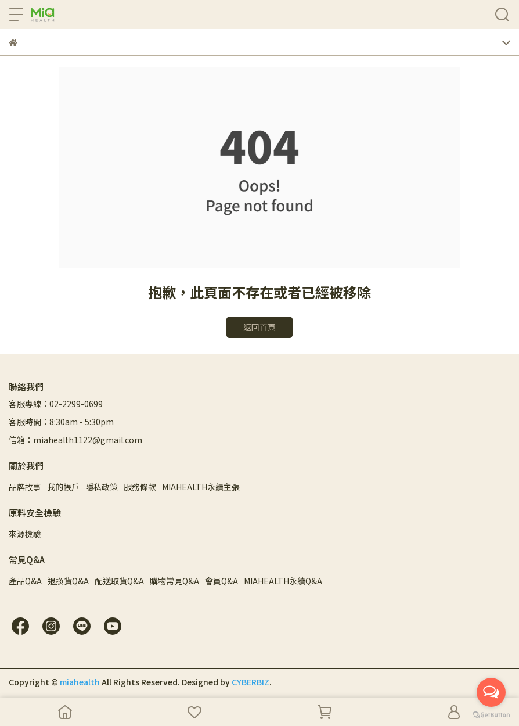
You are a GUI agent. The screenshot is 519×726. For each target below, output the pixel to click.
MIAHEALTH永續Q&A (283, 581)
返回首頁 (259, 327)
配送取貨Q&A (119, 581)
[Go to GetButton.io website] (491, 714)
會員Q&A (221, 581)
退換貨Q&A (68, 581)
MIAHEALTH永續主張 (201, 487)
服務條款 (140, 487)
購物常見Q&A (174, 581)
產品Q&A (25, 581)
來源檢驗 (25, 534)
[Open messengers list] (491, 692)
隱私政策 (101, 487)
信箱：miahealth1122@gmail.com (75, 439)
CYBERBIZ (250, 682)
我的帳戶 (63, 487)
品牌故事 (25, 487)
